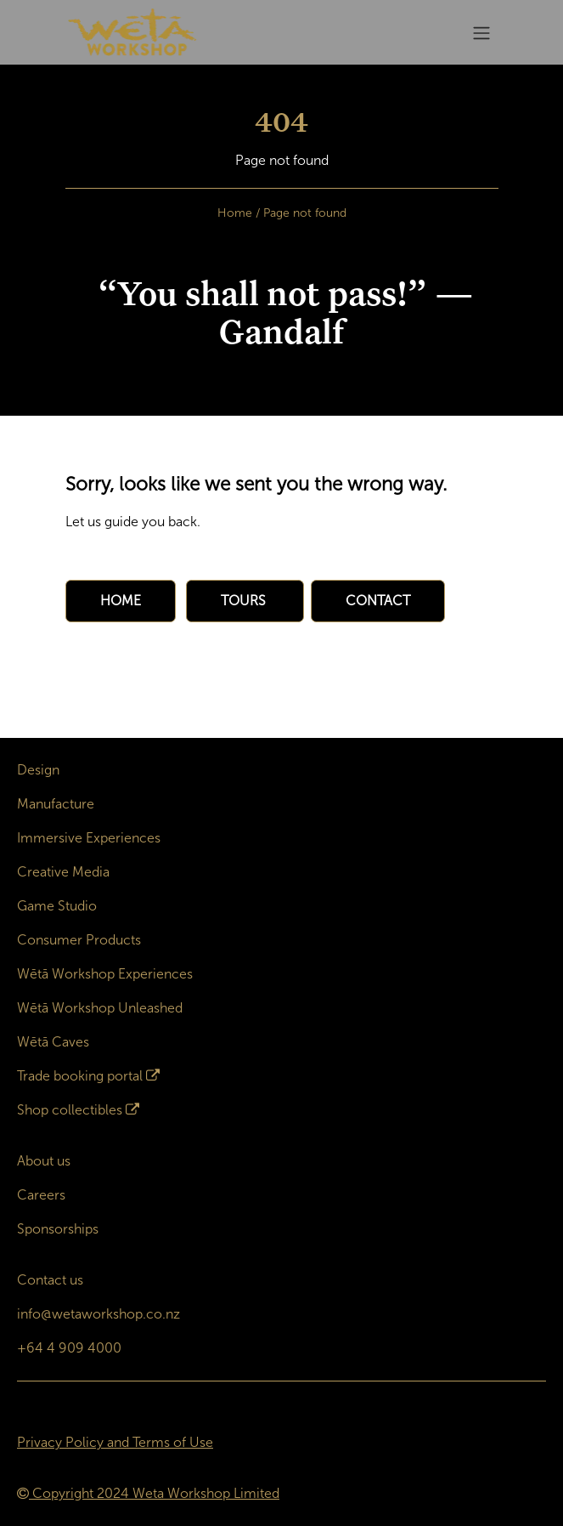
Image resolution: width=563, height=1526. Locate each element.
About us (43, 1161)
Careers (41, 1195)
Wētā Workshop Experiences (105, 974)
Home (234, 213)
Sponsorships (58, 1229)
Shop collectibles (69, 1110)
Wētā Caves (53, 1042)
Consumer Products (79, 940)
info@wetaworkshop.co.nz (98, 1314)
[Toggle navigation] (481, 32)
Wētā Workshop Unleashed (100, 1008)
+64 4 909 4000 (69, 1348)
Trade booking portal (80, 1076)
